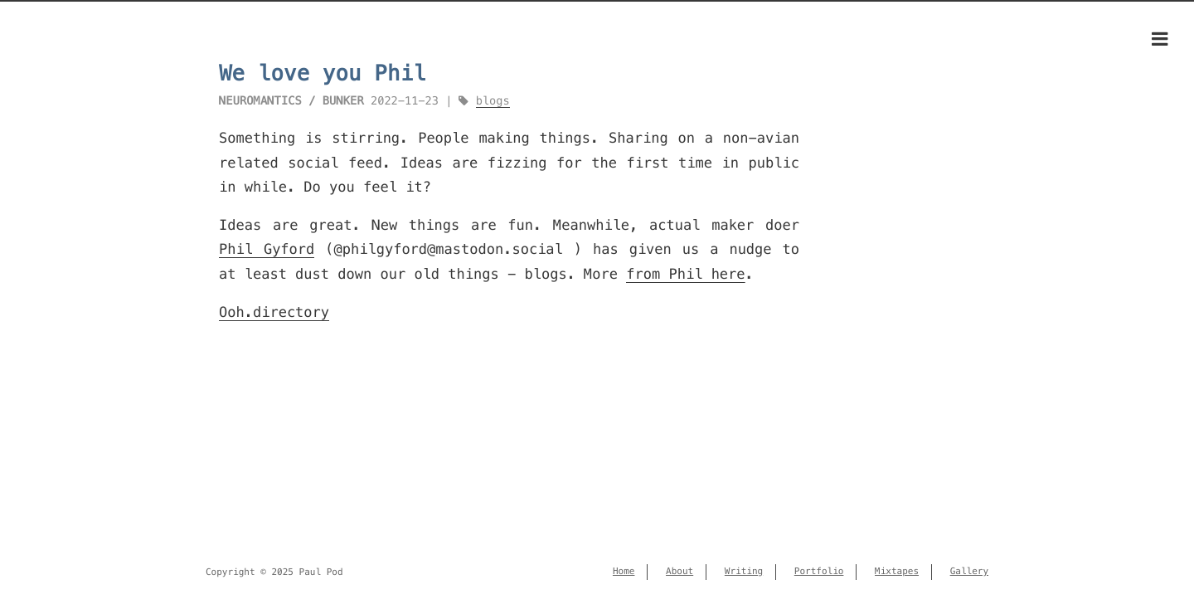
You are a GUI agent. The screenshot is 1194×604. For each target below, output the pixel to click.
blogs (493, 101)
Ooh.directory (274, 312)
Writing (744, 571)
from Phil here (685, 274)
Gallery (969, 571)
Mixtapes (897, 571)
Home (624, 571)
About (679, 571)
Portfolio (819, 571)
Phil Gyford (266, 249)
